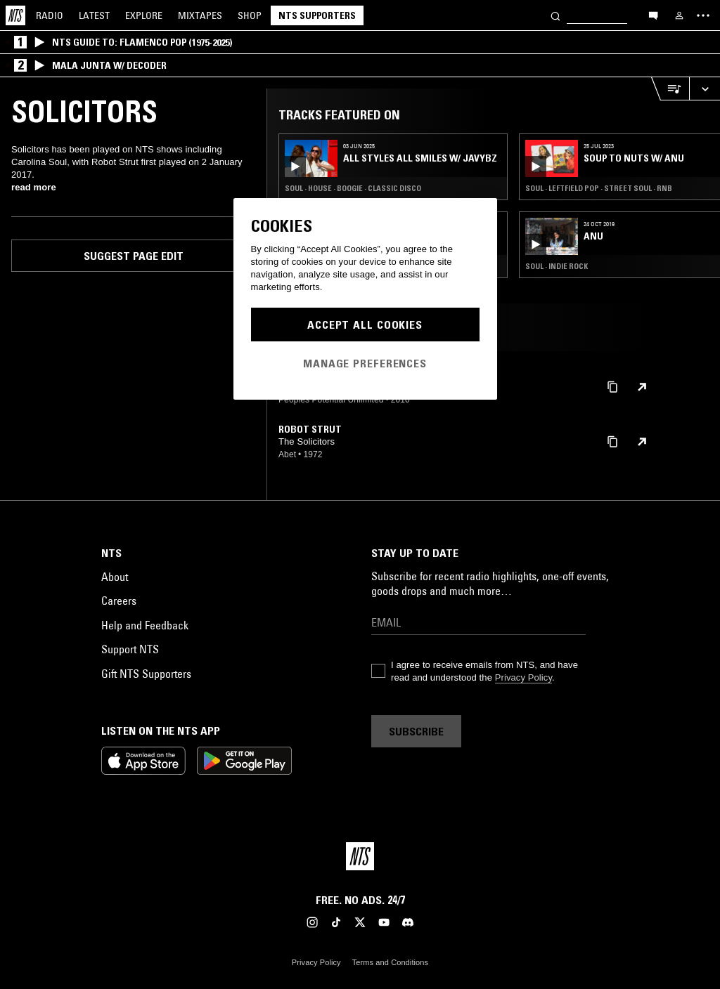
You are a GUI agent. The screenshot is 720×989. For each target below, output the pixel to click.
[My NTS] (679, 15)
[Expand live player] (704, 88)
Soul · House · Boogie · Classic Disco (353, 188)
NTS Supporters (317, 15)
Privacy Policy (523, 677)
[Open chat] (653, 15)
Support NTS (130, 649)
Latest (94, 15)
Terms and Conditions (390, 962)
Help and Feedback (144, 625)
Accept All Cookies (365, 324)
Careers (118, 601)
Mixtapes (200, 15)
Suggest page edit (134, 256)
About (114, 577)
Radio (49, 15)
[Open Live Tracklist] (670, 88)
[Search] (555, 15)
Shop (250, 15)
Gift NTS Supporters (146, 674)
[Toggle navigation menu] (703, 15)
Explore (143, 15)
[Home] (15, 15)
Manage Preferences (365, 363)
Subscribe (416, 731)
